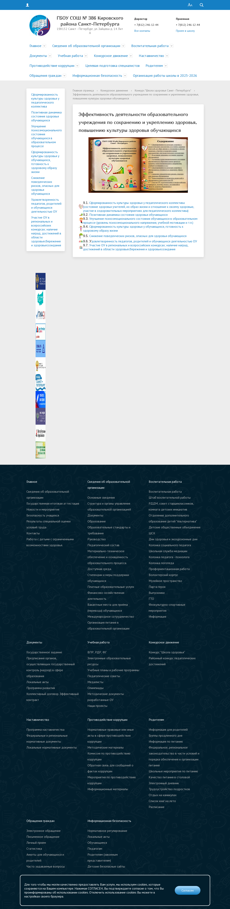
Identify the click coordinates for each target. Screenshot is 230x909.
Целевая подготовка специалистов (112, 65)
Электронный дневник (164, 783)
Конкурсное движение (111, 55)
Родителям (154, 65)
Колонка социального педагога (170, 545)
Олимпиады (95, 688)
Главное (35, 45)
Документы (38, 55)
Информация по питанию (166, 741)
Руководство (96, 539)
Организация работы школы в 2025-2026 (165, 75)
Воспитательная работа (150, 45)
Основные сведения (101, 497)
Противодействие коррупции (51, 65)
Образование (96, 521)
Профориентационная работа (169, 569)
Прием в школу (185, 31)
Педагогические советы (103, 676)
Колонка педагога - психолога (169, 557)
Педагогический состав (103, 545)
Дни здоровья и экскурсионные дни (173, 539)
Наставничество (151, 55)
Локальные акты (37, 682)
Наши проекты (97, 706)
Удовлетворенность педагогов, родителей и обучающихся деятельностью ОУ (46, 205)
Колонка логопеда (161, 563)
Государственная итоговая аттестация (52, 503)
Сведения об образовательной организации (86, 45)
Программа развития (40, 688)
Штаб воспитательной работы (170, 497)
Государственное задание (44, 652)
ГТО (151, 599)
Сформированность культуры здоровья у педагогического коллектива (45, 100)
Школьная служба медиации (168, 551)
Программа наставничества (45, 729)
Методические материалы (105, 747)
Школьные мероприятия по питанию (173, 771)
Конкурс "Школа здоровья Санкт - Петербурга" (163, 90)
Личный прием (36, 843)
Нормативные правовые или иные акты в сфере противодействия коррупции (110, 735)
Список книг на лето (162, 801)
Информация (157, 616)
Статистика (34, 848)
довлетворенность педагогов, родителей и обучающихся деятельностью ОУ (144, 241)
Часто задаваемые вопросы (45, 866)
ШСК (152, 533)
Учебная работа (70, 55)
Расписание (156, 807)
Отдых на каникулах (163, 795)
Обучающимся (97, 843)
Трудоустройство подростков (169, 789)
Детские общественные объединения (174, 527)
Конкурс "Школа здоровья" (167, 652)
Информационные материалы (107, 789)
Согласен (187, 890)
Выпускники (157, 593)
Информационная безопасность (97, 75)
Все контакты (142, 31)
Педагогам (94, 848)
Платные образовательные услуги (110, 587)
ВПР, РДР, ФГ (97, 652)
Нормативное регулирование (107, 831)
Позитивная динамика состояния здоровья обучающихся (46, 116)
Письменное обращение (42, 837)
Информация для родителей (168, 729)
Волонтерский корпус (163, 575)
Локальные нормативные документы (51, 747)
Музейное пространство (165, 581)
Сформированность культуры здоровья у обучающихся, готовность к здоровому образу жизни (45, 162)
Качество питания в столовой (169, 777)
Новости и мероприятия (42, 509)
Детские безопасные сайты (106, 866)
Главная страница (83, 90)
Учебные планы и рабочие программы (113, 670)
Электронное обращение (43, 831)
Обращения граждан (45, 75)
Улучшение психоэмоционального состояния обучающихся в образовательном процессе (46, 136)
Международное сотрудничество (110, 616)
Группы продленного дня (165, 735)
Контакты (33, 533)
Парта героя (157, 587)
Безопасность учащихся (42, 515)
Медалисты (95, 682)
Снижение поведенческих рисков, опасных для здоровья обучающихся (45, 186)
